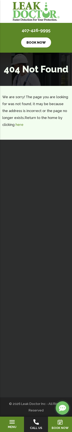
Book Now (36, 42)
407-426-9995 (36, 30)
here (19, 125)
